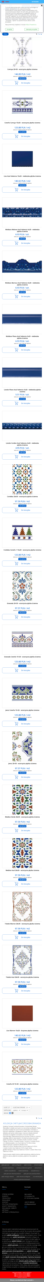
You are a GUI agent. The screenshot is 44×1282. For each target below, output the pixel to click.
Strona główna (8, 1194)
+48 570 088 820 (29, 1202)
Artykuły (5, 1210)
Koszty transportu (9, 1206)
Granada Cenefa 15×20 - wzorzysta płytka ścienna (22, 657)
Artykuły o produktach (10, 1212)
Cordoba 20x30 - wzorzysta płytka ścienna (22, 496)
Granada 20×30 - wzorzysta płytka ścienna (22, 603)
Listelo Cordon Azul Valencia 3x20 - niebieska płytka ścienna (22, 444)
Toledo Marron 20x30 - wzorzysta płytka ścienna (22, 924)
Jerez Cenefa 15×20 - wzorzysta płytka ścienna (22, 710)
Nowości (5, 1196)
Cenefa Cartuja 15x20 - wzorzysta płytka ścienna (22, 123)
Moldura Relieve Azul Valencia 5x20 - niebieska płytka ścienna (22, 230)
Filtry (5, 34)
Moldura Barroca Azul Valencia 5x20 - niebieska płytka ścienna (22, 284)
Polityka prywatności (10, 1204)
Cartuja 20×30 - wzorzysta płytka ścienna (22, 69)
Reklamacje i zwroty (9, 1208)
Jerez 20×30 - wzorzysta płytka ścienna (22, 763)
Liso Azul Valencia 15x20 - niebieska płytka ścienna (22, 176)
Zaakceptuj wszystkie (31, 29)
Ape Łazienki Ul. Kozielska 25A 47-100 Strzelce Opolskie (31, 1196)
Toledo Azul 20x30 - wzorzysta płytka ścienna (22, 977)
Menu (7, 1)
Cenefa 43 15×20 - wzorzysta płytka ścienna (22, 1084)
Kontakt (5, 1202)
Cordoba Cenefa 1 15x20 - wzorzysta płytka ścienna (22, 550)
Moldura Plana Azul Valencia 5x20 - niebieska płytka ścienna (22, 337)
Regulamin (6, 1200)
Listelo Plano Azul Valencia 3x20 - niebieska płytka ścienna (22, 391)
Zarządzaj (9, 29)
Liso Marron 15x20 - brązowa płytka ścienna (22, 1031)
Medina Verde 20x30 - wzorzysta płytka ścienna (22, 817)
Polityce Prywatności (31, 24)
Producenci (6, 1198)
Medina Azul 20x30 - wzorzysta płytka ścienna (22, 870)
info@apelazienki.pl (30, 1204)
